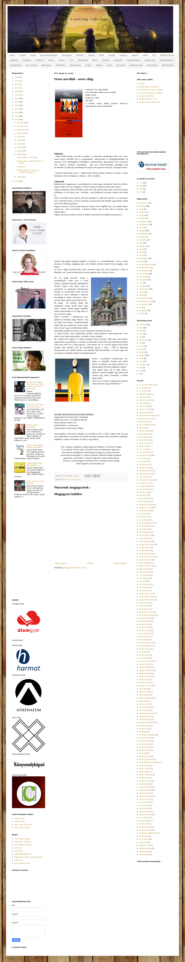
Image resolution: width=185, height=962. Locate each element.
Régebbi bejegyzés (120, 563)
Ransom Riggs (144, 747)
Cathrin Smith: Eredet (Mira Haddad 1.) (34, 464)
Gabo (12, 55)
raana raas (143, 842)
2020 (17, 91)
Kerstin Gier (144, 624)
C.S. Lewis (143, 449)
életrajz (141, 313)
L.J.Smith (143, 652)
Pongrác (27, 60)
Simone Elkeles (145, 781)
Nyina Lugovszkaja (146, 713)
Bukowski (143, 446)
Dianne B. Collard (146, 508)
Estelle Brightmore (146, 523)
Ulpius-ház (150, 60)
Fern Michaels (144, 532)
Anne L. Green (144, 409)
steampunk (143, 286)
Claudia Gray (144, 483)
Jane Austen (143, 590)
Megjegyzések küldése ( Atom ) (75, 568)
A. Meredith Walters (146, 385)
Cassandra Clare (145, 455)
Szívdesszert (21, 167)
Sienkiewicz (143, 778)
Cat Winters (143, 464)
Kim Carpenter (144, 633)
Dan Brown (143, 492)
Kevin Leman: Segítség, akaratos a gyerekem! (35, 446)
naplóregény (143, 258)
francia (141, 346)
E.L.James (143, 514)
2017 (17, 102)
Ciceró (23, 55)
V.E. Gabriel (143, 805)
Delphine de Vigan (146, 505)
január (19, 177)
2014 (17, 112)
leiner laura (143, 839)
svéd (140, 371)
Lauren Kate (144, 655)
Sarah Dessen (144, 765)
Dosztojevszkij (144, 511)
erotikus (142, 212)
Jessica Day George (146, 597)
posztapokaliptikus (146, 264)
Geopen (123, 55)
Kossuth (120, 65)
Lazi (71, 60)
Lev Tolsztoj (144, 658)
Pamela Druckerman (146, 722)
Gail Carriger (144, 538)
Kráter (88, 65)
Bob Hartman (144, 437)
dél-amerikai (143, 340)
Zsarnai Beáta (144, 821)
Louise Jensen (144, 664)
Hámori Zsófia (19, 821)
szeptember (21, 130)
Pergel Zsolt (143, 729)
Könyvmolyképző (48, 55)
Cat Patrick (143, 461)
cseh (140, 337)
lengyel (141, 352)
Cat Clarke (143, 458)
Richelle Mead (144, 750)
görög (141, 349)
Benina (142, 428)
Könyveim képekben (146, 96)
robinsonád (143, 277)
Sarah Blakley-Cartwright (148, 762)
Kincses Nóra (144, 636)
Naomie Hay (144, 704)
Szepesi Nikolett (145, 790)
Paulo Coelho (144, 726)
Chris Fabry (143, 477)
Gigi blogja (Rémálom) (22, 854)
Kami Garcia (144, 609)
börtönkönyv (143, 203)
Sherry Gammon (145, 775)
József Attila (144, 606)
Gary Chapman (145, 541)
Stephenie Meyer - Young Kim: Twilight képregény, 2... (28, 171)
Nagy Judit (143, 701)
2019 (17, 95)
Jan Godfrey (143, 587)
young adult (143, 310)
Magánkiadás (166, 60)
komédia (142, 237)
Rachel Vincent (145, 738)
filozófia (142, 218)
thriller (141, 295)
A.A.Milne (143, 388)
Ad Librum (152, 65)
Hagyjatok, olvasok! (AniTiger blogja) (28, 857)
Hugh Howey (144, 569)
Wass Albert (143, 818)
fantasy (141, 215)
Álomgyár (67, 55)
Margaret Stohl (144, 673)
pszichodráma (144, 271)
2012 (17, 119)
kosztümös (143, 240)
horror (141, 227)
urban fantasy (144, 304)
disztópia (142, 206)
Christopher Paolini (146, 480)
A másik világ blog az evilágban (150, 93)
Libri (109, 65)
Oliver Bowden (145, 719)
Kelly (33, 55)
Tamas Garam (144, 793)
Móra (95, 60)
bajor (141, 331)
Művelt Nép (167, 65)
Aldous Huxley (145, 400)
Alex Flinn (143, 403)
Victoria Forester (145, 815)
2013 (17, 116)
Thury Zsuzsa (144, 799)
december (21, 123)
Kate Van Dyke (145, 618)
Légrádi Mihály (145, 667)
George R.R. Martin (146, 544)
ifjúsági (142, 231)
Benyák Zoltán (144, 431)
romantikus (143, 280)
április (19, 147)
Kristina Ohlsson (145, 646)
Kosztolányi (143, 640)
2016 (17, 105)
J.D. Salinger (144, 578)
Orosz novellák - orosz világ (27, 157)
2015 (17, 109)
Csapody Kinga (145, 486)
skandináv (142, 364)
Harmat (79, 55)
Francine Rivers (145, 535)
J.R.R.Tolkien (144, 584)
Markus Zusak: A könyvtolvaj (33, 426)
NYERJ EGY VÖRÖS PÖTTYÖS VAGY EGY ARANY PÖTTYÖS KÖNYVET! (35, 385)
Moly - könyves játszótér (23, 824)
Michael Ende (144, 692)
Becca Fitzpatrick (145, 425)
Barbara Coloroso (145, 419)
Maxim (99, 65)
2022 (17, 84)
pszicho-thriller (144, 267)
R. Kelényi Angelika (146, 735)
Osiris (62, 60)
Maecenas (46, 65)
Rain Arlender (144, 744)
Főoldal (90, 563)
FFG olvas (18, 848)
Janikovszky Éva (145, 593)
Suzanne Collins (145, 787)
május (19, 144)
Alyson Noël (144, 406)
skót (140, 367)
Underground (136, 65)
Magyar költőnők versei (147, 99)
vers (140, 307)
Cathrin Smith (144, 468)
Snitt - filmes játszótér (22, 827)
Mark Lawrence (145, 676)
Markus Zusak (144, 682)
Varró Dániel (144, 808)
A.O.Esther (143, 391)
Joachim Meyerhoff (146, 600)
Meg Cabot (143, 689)
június (19, 140)
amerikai (142, 325)
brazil (141, 334)
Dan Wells (143, 495)
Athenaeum (75, 65)
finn (140, 343)
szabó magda (144, 854)
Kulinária (60, 65)
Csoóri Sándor (144, 489)
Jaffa (145, 55)
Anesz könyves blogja (22, 839)
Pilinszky (142, 732)
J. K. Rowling (144, 575)
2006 (63, 479)
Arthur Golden (144, 412)
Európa (105, 60)
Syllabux (14, 60)
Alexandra (83, 60)
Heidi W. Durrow (145, 560)
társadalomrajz (144, 298)
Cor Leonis (31, 65)
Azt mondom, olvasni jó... (23, 845)
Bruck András (144, 443)
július (19, 137)
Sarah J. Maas (144, 768)
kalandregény (144, 234)
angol (141, 328)
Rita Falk (142, 753)
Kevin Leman (144, 627)
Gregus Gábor (19, 818)
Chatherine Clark (145, 474)
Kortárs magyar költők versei (149, 102)
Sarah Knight (144, 772)
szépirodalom (144, 289)
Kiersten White (145, 630)
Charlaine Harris (145, 471)
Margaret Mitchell (146, 670)
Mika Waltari (144, 695)
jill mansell (143, 836)
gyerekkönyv (144, 224)
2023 (17, 81)
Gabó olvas (18, 851)
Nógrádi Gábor (144, 716)
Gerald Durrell (144, 547)
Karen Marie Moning (147, 615)
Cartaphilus (15, 65)
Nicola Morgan (145, 707)
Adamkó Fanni (144, 394)
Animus (40, 60)
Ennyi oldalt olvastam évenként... (151, 90)
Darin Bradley (144, 498)
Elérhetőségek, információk (149, 87)
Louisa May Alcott (146, 661)
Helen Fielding (144, 563)
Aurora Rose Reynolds (147, 415)
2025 (17, 77)
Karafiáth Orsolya (146, 612)
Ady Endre (143, 397)
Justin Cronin (144, 603)
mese (141, 252)
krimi (141, 243)
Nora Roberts (144, 710)
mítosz (141, 255)
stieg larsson (144, 851)
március (20, 151)
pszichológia (143, 274)
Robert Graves (144, 756)
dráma (141, 209)
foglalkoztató (144, 221)
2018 (17, 98)
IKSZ (101, 55)
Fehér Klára (143, 529)
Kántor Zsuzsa (144, 649)
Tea (154, 55)
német (141, 358)
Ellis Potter (143, 517)
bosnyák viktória (145, 830)
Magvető (118, 60)
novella (73, 479)
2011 (17, 181)
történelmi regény (145, 301)
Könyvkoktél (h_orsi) (22, 863)
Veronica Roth (144, 812)
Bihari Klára (144, 434)
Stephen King (144, 784)
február (20, 154)
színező (142, 292)
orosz (79, 479)
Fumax (91, 55)
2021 (17, 88)
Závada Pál (143, 824)
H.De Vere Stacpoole (147, 557)
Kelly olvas (18, 860)
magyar (142, 355)
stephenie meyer (145, 848)
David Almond (144, 501)
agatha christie (144, 827)
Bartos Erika (144, 422)
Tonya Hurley (144, 802)
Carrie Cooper (144, 452)
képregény (143, 246)
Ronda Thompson (145, 759)
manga (141, 249)
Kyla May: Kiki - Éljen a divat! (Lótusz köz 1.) (36, 406)
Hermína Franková (146, 566)
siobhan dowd (144, 845)
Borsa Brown (144, 440)
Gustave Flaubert (145, 554)
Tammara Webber (145, 796)
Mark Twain (143, 679)
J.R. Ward (143, 581)
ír (139, 374)
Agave (135, 55)
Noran (51, 60)
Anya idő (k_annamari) (22, 842)
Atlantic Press (167, 55)
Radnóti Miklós (145, 741)
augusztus (21, 133)
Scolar (112, 55)
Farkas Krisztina (145, 526)
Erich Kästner (144, 520)
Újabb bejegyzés (61, 563)
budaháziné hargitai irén (148, 833)
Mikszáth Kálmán (146, 698)
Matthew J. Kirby (145, 686)
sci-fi (141, 283)
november (21, 126)
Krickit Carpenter (145, 643)
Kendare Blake (144, 621)
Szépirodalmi (133, 60)
